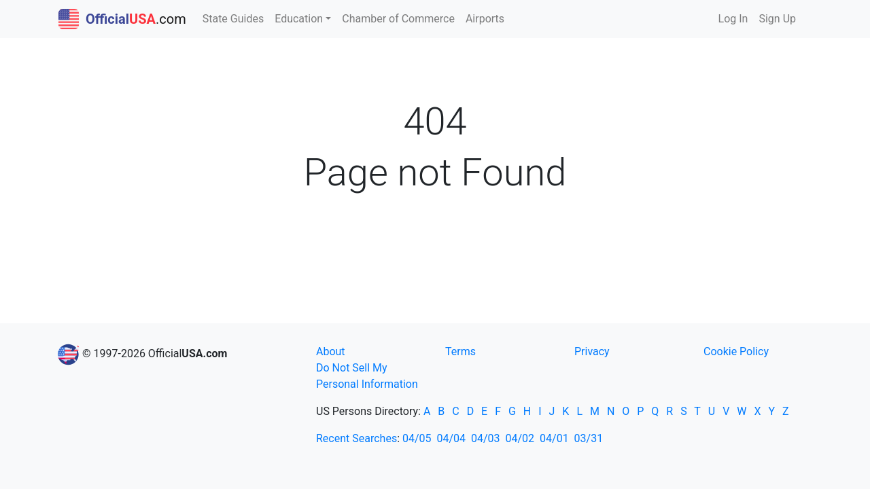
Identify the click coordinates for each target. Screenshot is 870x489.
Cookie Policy (736, 351)
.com (122, 19)
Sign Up (777, 18)
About (330, 351)
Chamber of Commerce (398, 18)
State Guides (233, 18)
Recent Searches (356, 438)
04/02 (520, 438)
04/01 (554, 438)
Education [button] (299, 18)
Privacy (592, 351)
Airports (485, 18)
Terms (460, 351)
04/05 (417, 438)
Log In (733, 18)
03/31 (589, 438)
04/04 (451, 438)
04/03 (485, 438)
